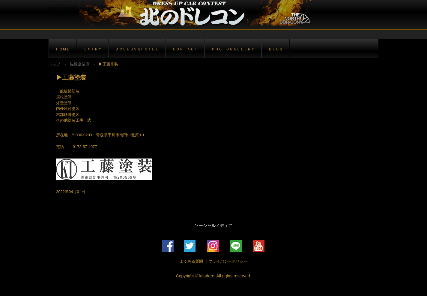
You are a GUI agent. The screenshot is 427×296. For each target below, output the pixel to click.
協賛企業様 (79, 64)
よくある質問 (191, 261)
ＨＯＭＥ (62, 49)
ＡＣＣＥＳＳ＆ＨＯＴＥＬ (137, 49)
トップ (54, 64)
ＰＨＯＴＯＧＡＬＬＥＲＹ (233, 49)
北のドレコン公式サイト (192, 13)
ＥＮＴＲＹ (92, 49)
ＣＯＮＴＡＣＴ (185, 49)
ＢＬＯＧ (275, 49)
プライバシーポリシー (227, 261)
